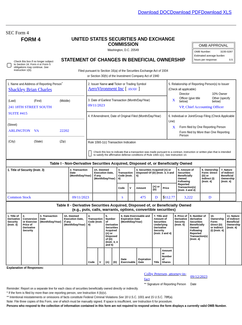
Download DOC (154, 12)
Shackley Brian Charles (30, 89)
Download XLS (216, 12)
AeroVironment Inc (106, 88)
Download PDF (185, 12)
